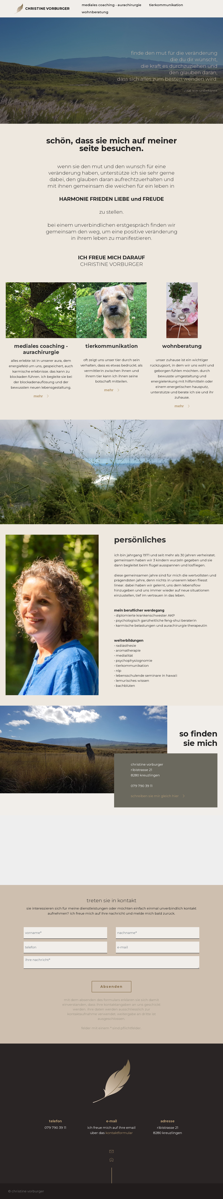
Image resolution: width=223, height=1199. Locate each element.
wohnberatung (95, 12)
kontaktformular (119, 1133)
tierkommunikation (166, 5)
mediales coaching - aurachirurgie (111, 5)
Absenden (111, 986)
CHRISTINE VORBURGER (47, 8)
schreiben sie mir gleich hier (155, 796)
